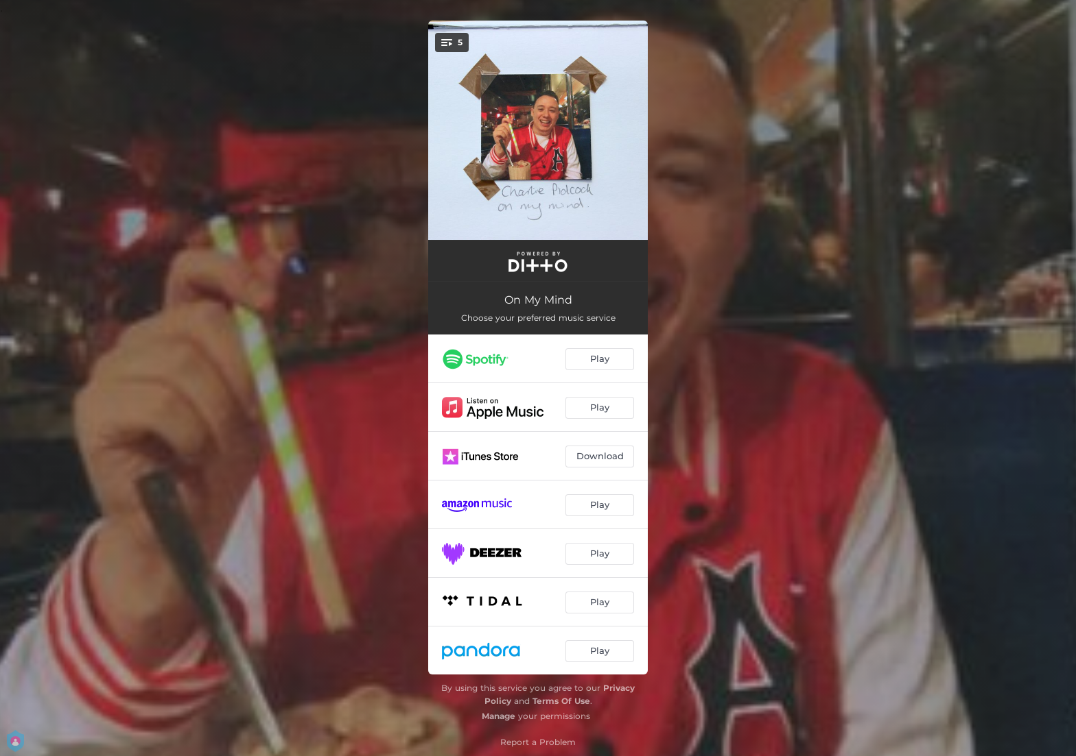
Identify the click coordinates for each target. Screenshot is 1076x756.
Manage (498, 716)
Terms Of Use (561, 701)
